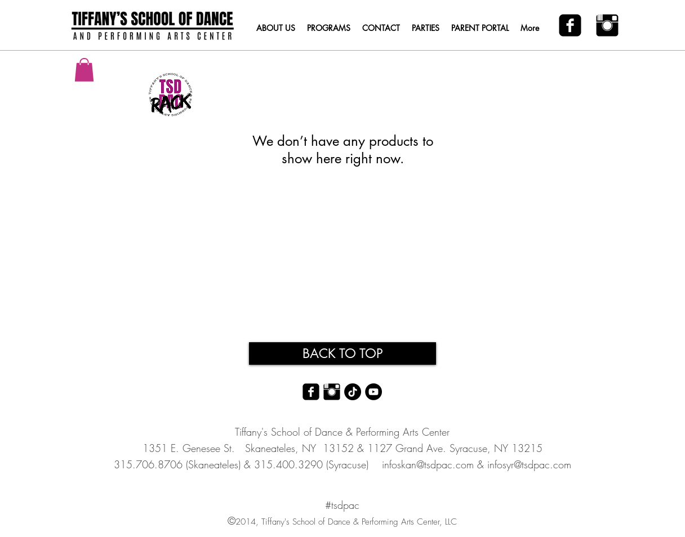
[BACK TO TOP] (342, 353)
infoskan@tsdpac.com (428, 464)
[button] (84, 70)
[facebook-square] (570, 25)
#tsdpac (342, 505)
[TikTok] (352, 391)
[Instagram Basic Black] (607, 25)
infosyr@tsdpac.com (529, 464)
